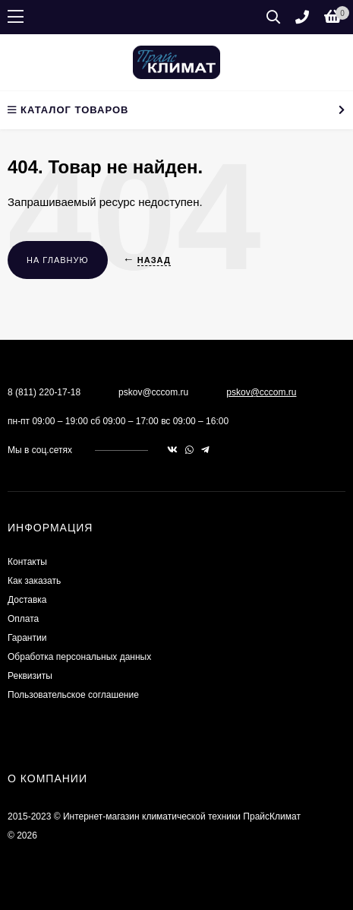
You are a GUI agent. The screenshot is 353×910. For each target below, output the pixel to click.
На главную (58, 260)
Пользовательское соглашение (73, 695)
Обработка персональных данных (79, 657)
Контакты (27, 561)
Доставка (27, 600)
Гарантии (27, 638)
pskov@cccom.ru (261, 392)
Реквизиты (30, 676)
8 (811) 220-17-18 (44, 392)
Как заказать (34, 580)
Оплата (23, 619)
